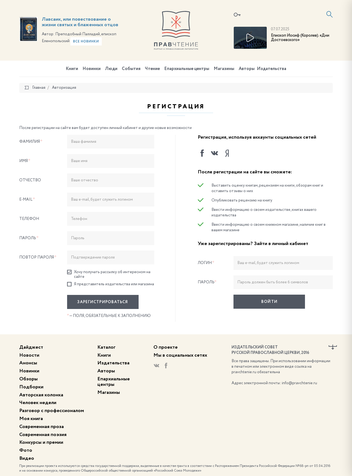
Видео (26, 458)
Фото (25, 450)
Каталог (106, 347)
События (131, 69)
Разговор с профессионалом (51, 410)
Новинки (91, 69)
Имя (24, 161)
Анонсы (28, 363)
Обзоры (28, 379)
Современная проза (41, 426)
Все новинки (86, 41)
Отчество (30, 180)
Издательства (271, 69)
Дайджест (31, 347)
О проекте (165, 347)
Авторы (247, 69)
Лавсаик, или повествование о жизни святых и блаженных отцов (80, 22)
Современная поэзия (43, 434)
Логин (206, 263)
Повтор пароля (37, 257)
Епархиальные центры (186, 69)
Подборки (31, 386)
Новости (29, 355)
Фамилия (30, 142)
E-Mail (27, 199)
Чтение (152, 69)
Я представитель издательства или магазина (110, 284)
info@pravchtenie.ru (299, 383)
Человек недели (37, 402)
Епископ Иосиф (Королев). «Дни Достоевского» (300, 38)
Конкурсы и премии (41, 442)
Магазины (224, 69)
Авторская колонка (41, 394)
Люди (111, 69)
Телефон (29, 219)
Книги (72, 69)
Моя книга (31, 418)
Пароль (28, 238)
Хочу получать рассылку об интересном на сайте (108, 274)
